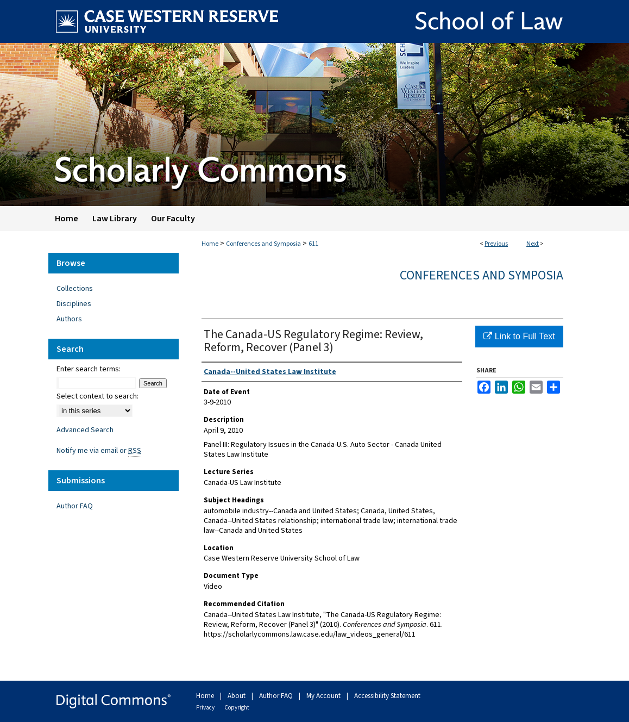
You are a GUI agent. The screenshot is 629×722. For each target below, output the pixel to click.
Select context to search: (97, 396)
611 (313, 243)
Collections (74, 288)
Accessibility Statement (387, 696)
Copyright (236, 708)
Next (532, 243)
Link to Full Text (519, 336)
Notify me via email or (98, 450)
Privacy (206, 708)
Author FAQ (74, 506)
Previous (496, 243)
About (237, 696)
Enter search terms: (88, 369)
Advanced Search (85, 430)
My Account (324, 696)
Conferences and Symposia (263, 243)
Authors (69, 319)
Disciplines (73, 303)
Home (210, 243)
